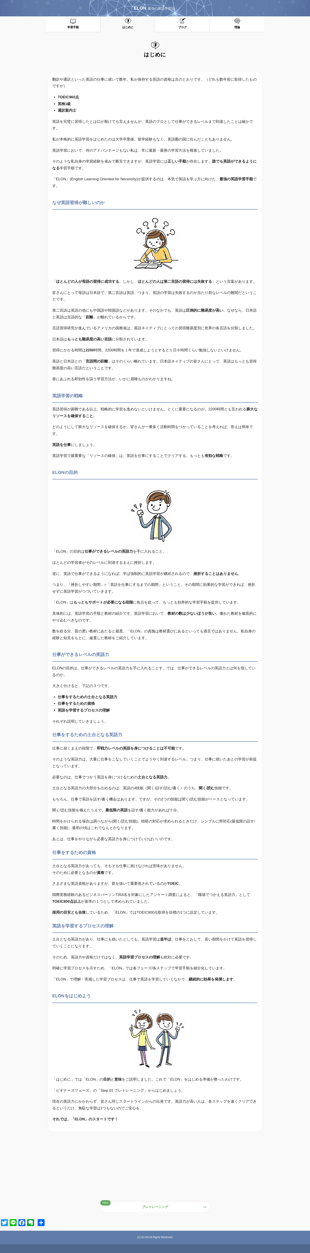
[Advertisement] (155, 1166)
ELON (154, 8)
